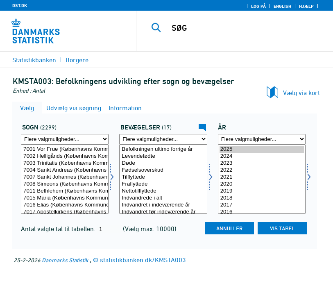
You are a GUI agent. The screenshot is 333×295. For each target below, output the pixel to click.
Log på (258, 6)
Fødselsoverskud (163, 170)
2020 (262, 184)
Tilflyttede (163, 177)
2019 (262, 191)
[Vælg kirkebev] (163, 179)
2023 (262, 163)
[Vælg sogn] (65, 179)
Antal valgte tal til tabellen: (59, 228)
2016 (262, 212)
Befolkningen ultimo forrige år (163, 149)
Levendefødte (163, 156)
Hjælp (306, 6)
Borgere (77, 60)
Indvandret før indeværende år (163, 212)
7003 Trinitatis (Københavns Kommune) (65, 163)
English (282, 6)
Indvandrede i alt (163, 198)
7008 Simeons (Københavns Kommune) (65, 184)
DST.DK (19, 5)
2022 (262, 170)
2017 (262, 205)
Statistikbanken (34, 60)
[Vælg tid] (262, 179)
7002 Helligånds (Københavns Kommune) (65, 156)
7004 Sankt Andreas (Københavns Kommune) (65, 170)
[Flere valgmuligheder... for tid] (262, 139)
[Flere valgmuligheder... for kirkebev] (163, 139)
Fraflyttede (163, 184)
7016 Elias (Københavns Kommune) (65, 205)
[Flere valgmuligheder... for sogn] (65, 139)
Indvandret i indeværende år (163, 205)
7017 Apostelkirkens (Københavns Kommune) (65, 212)
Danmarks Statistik (65, 259)
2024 (262, 156)
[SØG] (246, 28)
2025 (262, 149)
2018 (262, 198)
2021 (262, 177)
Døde (163, 163)
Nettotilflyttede (163, 191)
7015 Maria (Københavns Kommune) (65, 198)
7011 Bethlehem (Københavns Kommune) (65, 191)
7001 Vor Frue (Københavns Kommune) (65, 149)
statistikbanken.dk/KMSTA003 (143, 259)
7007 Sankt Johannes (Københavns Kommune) (65, 177)
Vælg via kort (301, 92)
